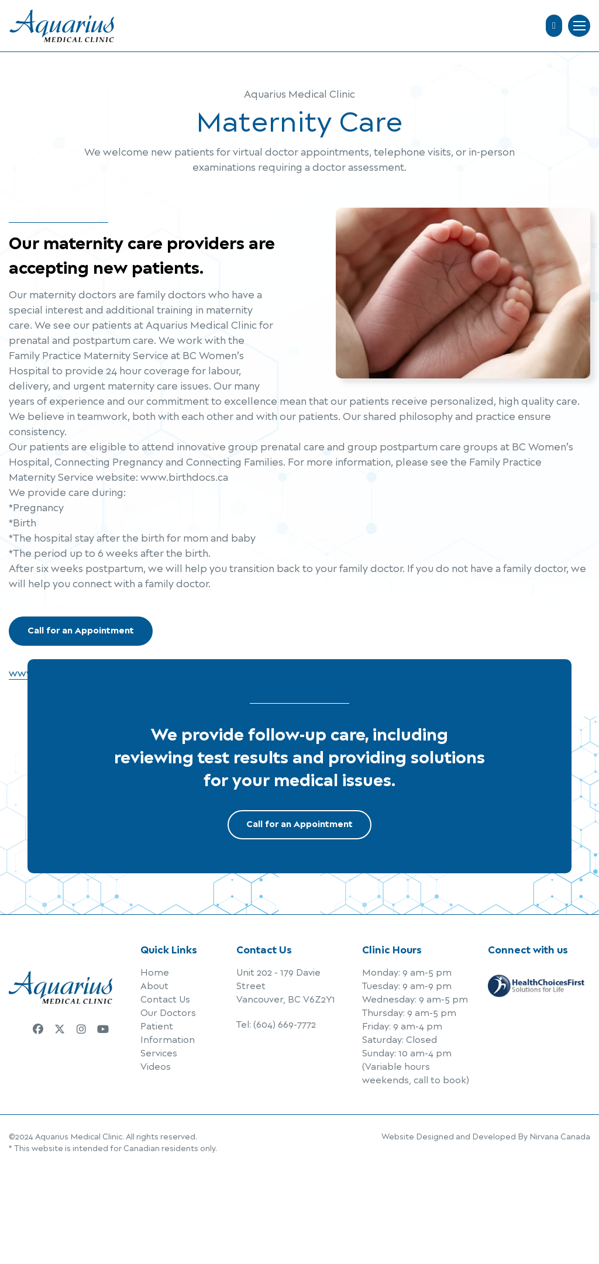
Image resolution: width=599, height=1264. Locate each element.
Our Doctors (168, 1013)
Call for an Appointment (80, 630)
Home (154, 973)
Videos (155, 1067)
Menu (579, 25)
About (154, 986)
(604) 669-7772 (284, 1025)
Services (158, 1053)
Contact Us (165, 999)
